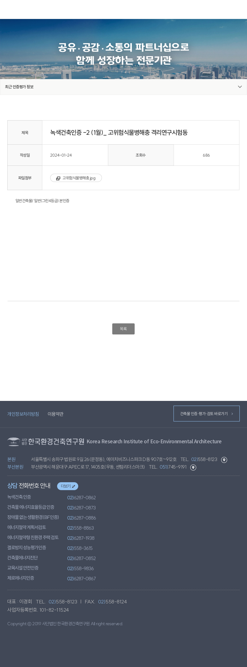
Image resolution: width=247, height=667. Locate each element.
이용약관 (55, 414)
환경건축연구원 (123, 9)
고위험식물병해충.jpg (79, 177)
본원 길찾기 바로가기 (224, 460)
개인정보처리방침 (23, 414)
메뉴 (239, 9)
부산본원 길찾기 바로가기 (193, 467)
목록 (123, 328)
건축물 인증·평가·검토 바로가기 (206, 413)
